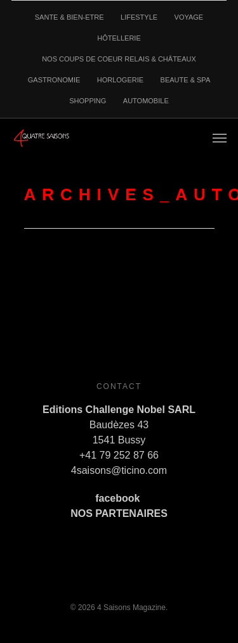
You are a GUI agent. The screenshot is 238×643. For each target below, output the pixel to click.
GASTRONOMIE (54, 80)
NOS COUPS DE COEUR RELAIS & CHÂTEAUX (119, 59)
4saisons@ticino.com (119, 470)
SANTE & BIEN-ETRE (69, 17)
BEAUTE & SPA (186, 80)
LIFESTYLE (139, 17)
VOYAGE (189, 17)
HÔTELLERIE (118, 38)
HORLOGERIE (120, 80)
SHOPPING (87, 101)
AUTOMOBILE (146, 101)
